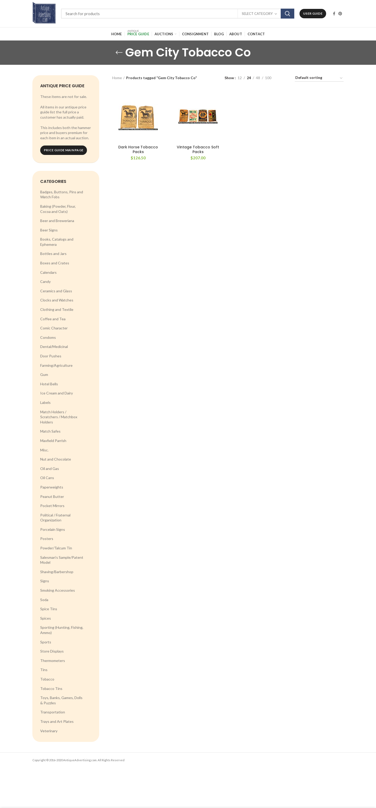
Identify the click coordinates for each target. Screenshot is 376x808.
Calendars (48, 272)
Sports (45, 642)
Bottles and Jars (53, 253)
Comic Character (54, 328)
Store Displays (52, 651)
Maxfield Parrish (53, 440)
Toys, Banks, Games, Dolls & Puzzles (61, 700)
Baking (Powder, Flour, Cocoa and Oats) (58, 209)
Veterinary (48, 731)
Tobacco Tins (51, 688)
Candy (45, 281)
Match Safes (50, 431)
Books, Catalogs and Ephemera (56, 242)
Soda (44, 599)
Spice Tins (48, 609)
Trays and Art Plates (57, 721)
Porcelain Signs (52, 529)
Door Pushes (50, 356)
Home (117, 77)
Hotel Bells (49, 384)
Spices (45, 618)
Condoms (48, 337)
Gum (44, 374)
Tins (44, 669)
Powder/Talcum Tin (56, 548)
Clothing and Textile (56, 309)
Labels (45, 402)
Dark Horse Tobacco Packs (138, 149)
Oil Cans (47, 477)
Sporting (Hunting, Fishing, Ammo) (61, 630)
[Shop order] (319, 78)
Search (287, 14)
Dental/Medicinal (54, 346)
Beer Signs (49, 230)
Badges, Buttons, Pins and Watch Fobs (61, 194)
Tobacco (47, 679)
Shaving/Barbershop (56, 571)
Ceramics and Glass (56, 291)
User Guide (312, 13)
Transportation (52, 712)
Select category (257, 13)
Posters (46, 538)
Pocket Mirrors (52, 505)
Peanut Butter (52, 496)
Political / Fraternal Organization (55, 517)
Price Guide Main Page (63, 150)
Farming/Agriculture (56, 365)
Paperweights (51, 487)
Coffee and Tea (53, 319)
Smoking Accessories (57, 590)
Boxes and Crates (54, 263)
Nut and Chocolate (55, 459)
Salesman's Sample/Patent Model (61, 560)
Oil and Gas (49, 468)
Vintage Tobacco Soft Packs (198, 149)
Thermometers (52, 660)
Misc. (44, 450)
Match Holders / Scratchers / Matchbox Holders (58, 417)
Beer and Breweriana (57, 220)
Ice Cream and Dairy (56, 393)
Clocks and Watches (56, 300)
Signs (44, 581)
